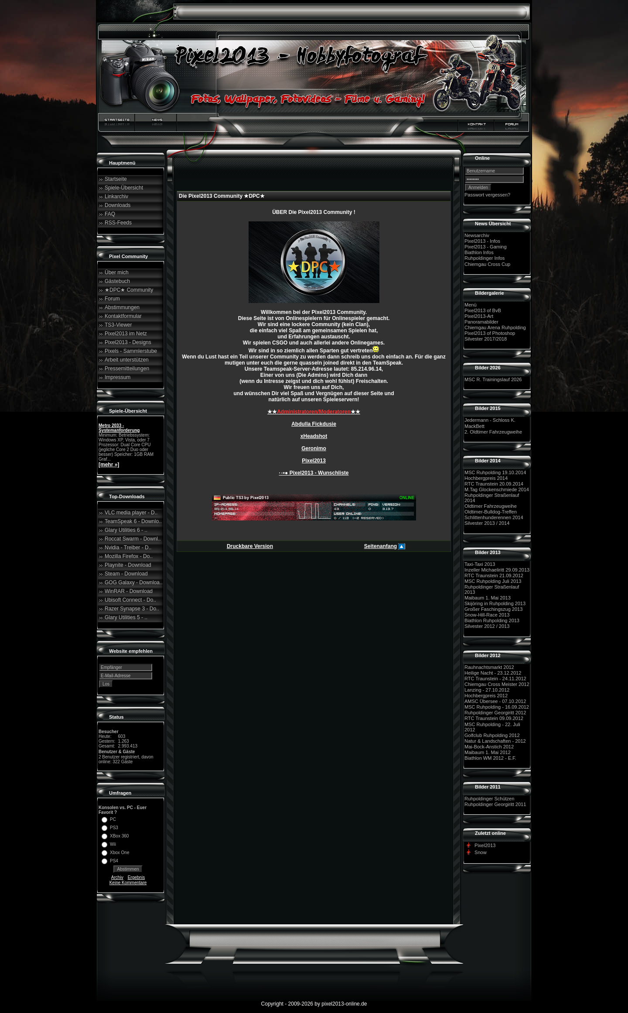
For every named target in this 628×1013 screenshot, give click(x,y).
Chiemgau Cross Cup (487, 264)
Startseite (116, 179)
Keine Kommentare (128, 882)
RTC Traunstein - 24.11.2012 (495, 678)
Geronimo (313, 448)
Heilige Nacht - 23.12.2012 (492, 672)
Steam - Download (126, 574)
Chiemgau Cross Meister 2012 (496, 684)
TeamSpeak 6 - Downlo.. (133, 521)
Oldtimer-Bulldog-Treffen (490, 511)
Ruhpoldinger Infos (484, 258)
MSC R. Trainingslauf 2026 (493, 379)
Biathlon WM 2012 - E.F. (490, 758)
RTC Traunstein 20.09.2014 (493, 483)
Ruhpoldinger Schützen (489, 798)
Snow (480, 852)
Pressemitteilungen (127, 368)
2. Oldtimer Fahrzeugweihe (493, 431)
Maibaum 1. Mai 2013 (487, 597)
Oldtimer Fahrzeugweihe (490, 506)
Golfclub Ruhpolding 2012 (492, 735)
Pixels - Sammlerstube (131, 351)
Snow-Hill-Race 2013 (486, 614)
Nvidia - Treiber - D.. (128, 547)
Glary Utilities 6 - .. (126, 530)
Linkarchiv (116, 196)
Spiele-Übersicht (124, 188)
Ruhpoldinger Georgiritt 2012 (495, 712)
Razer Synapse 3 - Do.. (132, 609)
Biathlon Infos (479, 252)
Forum (112, 299)
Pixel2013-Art (478, 316)
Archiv (117, 877)
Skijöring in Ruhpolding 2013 (495, 603)
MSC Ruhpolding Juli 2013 (492, 581)
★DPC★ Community (129, 290)
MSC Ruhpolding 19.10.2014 (495, 472)
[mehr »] (109, 465)
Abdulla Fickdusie (313, 424)
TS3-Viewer (118, 325)
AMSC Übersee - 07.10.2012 (495, 701)
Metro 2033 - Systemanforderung (119, 428)
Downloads (117, 205)
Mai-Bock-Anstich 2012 (489, 746)
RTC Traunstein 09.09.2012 (493, 718)
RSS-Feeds (118, 223)
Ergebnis (136, 877)
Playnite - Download (128, 565)
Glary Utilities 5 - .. (126, 617)
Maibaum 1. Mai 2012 (487, 752)
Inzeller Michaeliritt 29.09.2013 (496, 569)
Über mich (117, 272)
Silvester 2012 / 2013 (486, 626)
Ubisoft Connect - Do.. (130, 600)
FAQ (110, 214)
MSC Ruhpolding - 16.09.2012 (496, 707)
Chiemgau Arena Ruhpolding (495, 327)
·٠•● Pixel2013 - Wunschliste (314, 473)
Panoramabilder (481, 321)
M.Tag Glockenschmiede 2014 (496, 489)
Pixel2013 (314, 461)
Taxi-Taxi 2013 (479, 564)
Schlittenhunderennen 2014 (493, 517)
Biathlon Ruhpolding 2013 (491, 620)
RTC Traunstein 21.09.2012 (493, 575)
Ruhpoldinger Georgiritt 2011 (495, 804)
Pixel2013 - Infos (482, 241)
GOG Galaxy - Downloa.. (134, 582)
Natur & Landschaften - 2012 (495, 741)
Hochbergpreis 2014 (486, 478)
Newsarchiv (476, 235)
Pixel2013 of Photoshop (489, 333)
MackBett (474, 426)
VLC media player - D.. (131, 513)
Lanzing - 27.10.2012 (486, 690)
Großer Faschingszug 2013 (493, 609)
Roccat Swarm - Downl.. (133, 539)
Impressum (117, 377)
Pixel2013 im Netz (126, 334)
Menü (470, 304)
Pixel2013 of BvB (482, 310)
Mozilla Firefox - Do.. (129, 556)
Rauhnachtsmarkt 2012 (489, 667)
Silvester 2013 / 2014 (486, 523)
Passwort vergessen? (487, 194)
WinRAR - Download (129, 591)
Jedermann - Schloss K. (489, 420)
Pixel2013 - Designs (128, 342)
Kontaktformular (123, 316)
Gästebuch (117, 281)
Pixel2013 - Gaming (485, 246)
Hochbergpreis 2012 (486, 695)
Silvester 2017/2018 (485, 338)
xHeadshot (313, 436)
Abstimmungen (122, 307)
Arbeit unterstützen (127, 360)
